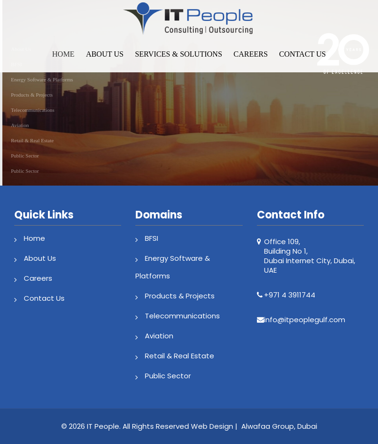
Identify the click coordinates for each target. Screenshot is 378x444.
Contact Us (302, 54)
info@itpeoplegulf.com (304, 320)
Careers (251, 54)
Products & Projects (180, 296)
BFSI (151, 238)
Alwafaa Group (267, 426)
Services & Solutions (178, 54)
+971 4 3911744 (289, 295)
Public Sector (168, 376)
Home (63, 54)
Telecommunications (182, 316)
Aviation (159, 336)
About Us (104, 54)
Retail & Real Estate (179, 356)
